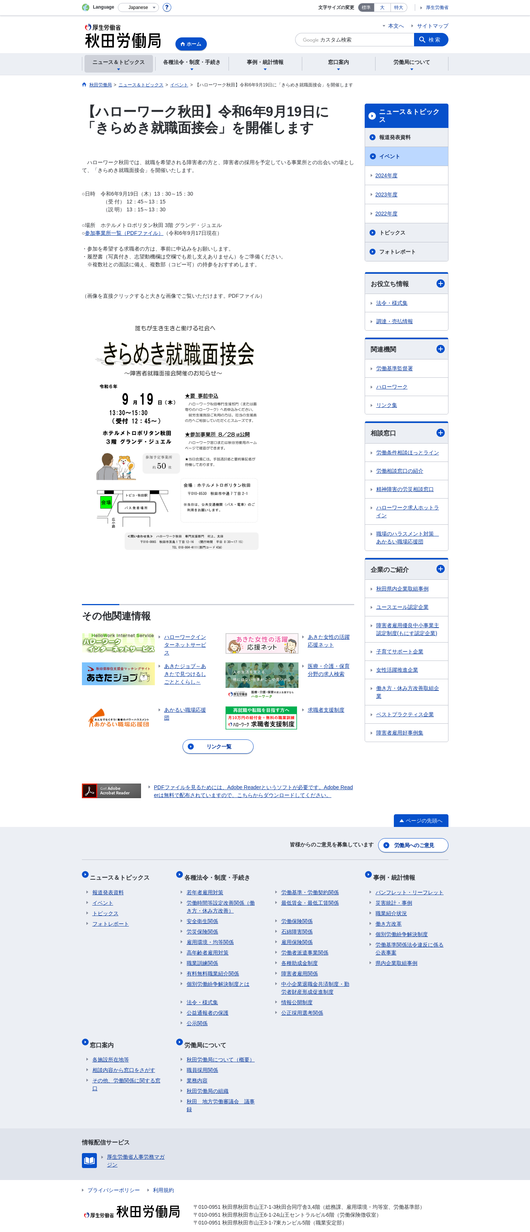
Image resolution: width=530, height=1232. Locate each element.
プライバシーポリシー (114, 1179)
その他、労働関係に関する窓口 (126, 1073)
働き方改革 (389, 917)
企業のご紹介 (408, 570)
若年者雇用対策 (205, 886)
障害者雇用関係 (299, 967)
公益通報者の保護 (208, 1006)
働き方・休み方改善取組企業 (407, 694)
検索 (435, 40)
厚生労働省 (437, 7)
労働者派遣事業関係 (304, 946)
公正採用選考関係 (302, 1006)
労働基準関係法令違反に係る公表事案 (410, 942)
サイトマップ (432, 25)
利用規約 (163, 1179)
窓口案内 (104, 1035)
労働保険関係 (297, 914)
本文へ (396, 25)
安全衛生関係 (202, 914)
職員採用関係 (202, 1058)
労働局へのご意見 (414, 844)
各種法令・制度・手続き (219, 873)
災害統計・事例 (394, 896)
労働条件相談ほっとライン (407, 454)
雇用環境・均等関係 (210, 935)
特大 (398, 7)
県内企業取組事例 (396, 956)
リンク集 (386, 406)
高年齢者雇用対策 (208, 946)
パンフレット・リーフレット (410, 886)
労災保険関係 (202, 925)
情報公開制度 (297, 996)
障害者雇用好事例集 (399, 735)
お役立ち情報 (408, 283)
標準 (366, 7)
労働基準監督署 (394, 370)
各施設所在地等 (110, 1048)
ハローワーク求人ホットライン (407, 513)
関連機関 (408, 350)
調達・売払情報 (394, 322)
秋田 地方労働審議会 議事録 (221, 1094)
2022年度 (387, 214)
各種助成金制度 (299, 956)
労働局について (208, 1035)
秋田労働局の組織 (208, 1079)
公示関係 (197, 1017)
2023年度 (387, 194)
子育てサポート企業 (399, 653)
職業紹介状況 (391, 907)
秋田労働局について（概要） (221, 1048)
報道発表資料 (395, 137)
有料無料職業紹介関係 (213, 967)
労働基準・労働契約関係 (310, 886)
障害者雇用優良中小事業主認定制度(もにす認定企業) (407, 631)
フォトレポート (397, 252)
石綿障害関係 (297, 925)
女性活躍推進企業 (397, 672)
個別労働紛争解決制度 (402, 928)
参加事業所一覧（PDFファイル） (124, 233)
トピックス (392, 233)
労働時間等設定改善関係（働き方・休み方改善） (221, 900)
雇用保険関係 (297, 935)
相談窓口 (408, 434)
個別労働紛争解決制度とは (218, 977)
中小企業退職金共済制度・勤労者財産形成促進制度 (315, 981)
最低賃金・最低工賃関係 (310, 896)
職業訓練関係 (202, 956)
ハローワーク (392, 388)
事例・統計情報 (396, 873)
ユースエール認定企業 (402, 609)
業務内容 (197, 1069)
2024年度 (387, 175)
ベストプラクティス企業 (405, 716)
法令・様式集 (392, 303)
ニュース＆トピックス (409, 116)
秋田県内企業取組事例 (402, 591)
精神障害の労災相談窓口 (405, 490)
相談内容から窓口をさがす (123, 1058)
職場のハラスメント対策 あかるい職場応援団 (407, 539)
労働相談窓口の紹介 (399, 472)
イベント (389, 156)
